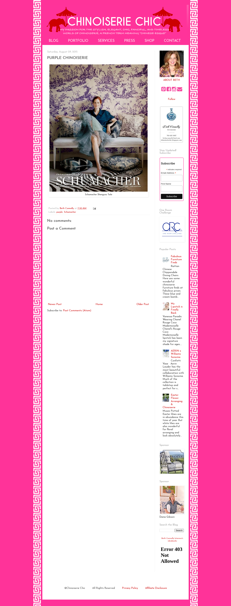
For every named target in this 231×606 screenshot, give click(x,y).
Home (99, 304)
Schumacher (70, 212)
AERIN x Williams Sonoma (176, 354)
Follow (171, 99)
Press (129, 41)
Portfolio (78, 41)
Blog (53, 41)
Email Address (168, 173)
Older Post (143, 304)
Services (106, 41)
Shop (149, 41)
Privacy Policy (130, 588)
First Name (166, 184)
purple (59, 212)
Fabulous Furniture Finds (176, 259)
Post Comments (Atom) (77, 310)
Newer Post (55, 304)
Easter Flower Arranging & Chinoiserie (172, 401)
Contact (172, 41)
